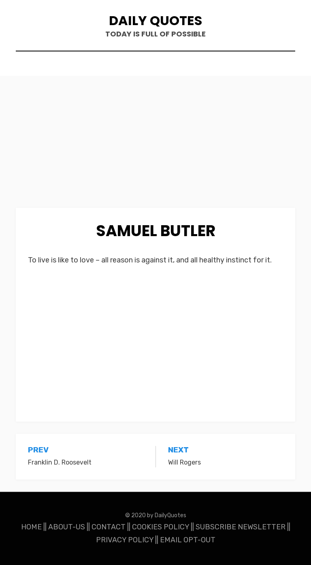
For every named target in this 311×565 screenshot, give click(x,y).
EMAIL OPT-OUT (187, 539)
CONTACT (109, 526)
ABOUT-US (66, 526)
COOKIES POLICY (160, 526)
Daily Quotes (155, 20)
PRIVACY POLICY (124, 539)
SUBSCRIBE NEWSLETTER (240, 526)
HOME (31, 526)
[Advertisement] (155, 148)
